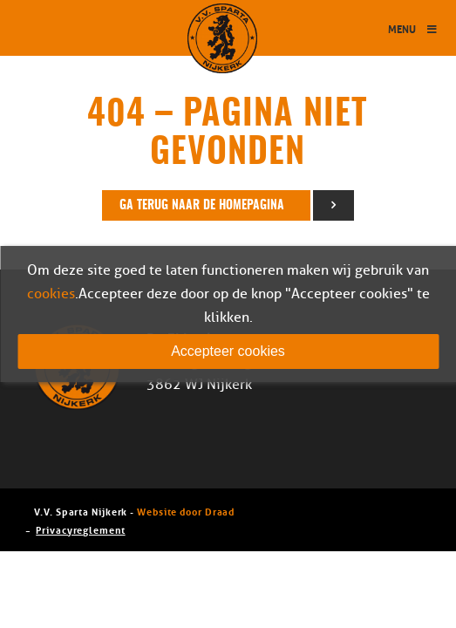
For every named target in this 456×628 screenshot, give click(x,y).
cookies (51, 294)
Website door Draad (186, 510)
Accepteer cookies (228, 351)
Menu (413, 28)
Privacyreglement (80, 529)
